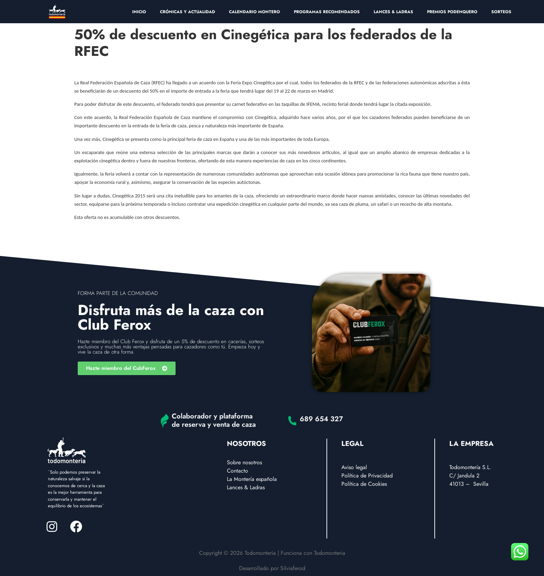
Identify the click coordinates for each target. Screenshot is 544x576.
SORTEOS (501, 12)
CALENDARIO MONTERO (254, 12)
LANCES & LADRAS (393, 12)
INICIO (139, 12)
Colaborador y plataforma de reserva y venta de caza (214, 420)
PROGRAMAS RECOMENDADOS (327, 12)
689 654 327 (321, 419)
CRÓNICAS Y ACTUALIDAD (187, 12)
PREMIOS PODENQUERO (452, 12)
